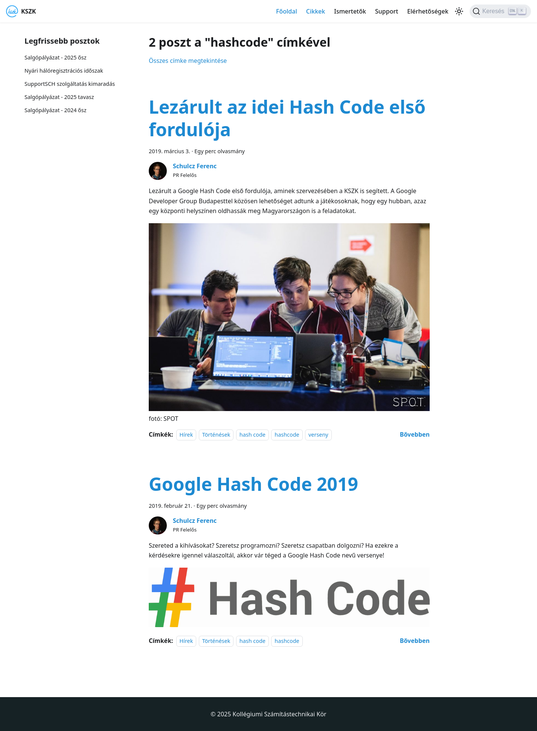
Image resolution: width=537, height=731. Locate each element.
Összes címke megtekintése (188, 60)
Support (386, 11)
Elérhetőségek (427, 11)
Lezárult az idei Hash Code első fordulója (287, 118)
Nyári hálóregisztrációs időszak (63, 70)
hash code (252, 434)
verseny (318, 434)
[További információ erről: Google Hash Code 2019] (415, 641)
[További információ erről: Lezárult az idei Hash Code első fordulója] (415, 434)
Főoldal (286, 11)
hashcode (287, 434)
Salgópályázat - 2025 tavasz (59, 97)
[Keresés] (500, 11)
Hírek (186, 434)
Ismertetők (350, 11)
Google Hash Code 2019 (253, 484)
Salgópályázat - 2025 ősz (55, 57)
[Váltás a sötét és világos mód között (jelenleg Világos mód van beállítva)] (459, 11)
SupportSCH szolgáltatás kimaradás (69, 83)
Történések (216, 434)
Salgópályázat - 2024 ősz (55, 110)
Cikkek (315, 11)
